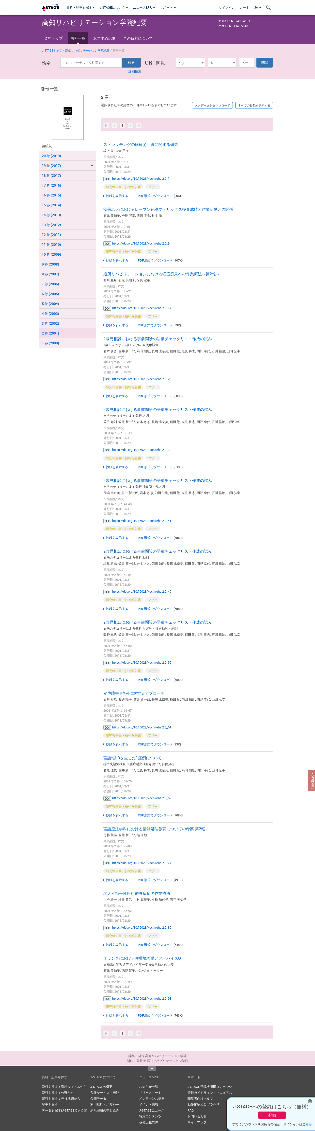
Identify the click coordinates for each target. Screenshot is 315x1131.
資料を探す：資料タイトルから (64, 1086)
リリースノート (150, 1092)
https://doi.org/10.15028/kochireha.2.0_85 (141, 927)
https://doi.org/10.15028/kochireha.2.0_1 (141, 178)
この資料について (138, 38)
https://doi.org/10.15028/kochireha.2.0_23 (141, 379)
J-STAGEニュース (151, 1110)
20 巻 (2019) (51, 155)
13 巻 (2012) (51, 224)
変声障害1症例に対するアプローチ (134, 693)
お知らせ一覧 (148, 1086)
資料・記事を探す (80, 7)
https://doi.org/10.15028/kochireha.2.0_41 (141, 520)
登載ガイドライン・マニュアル (210, 1092)
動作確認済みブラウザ (204, 1104)
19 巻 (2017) (51, 165)
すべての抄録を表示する (254, 105)
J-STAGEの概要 (101, 1086)
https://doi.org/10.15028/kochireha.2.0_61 (141, 727)
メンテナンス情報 (152, 1098)
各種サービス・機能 (104, 1092)
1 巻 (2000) (50, 343)
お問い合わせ (197, 1116)
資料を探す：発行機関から (61, 1098)
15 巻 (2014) (51, 205)
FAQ (191, 1110)
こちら (307, 1124)
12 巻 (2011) (51, 234)
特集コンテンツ (150, 1116)
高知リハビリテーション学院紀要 (87, 50)
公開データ (98, 1098)
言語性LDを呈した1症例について (132, 757)
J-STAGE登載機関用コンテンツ (210, 1086)
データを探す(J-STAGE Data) (64, 1110)
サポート (168, 7)
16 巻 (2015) (51, 195)
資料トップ (53, 38)
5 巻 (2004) (50, 303)
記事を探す (50, 1104)
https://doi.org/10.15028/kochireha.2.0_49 (141, 591)
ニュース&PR (144, 7)
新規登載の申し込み (104, 1110)
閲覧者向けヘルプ (200, 1098)
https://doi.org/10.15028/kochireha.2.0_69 (141, 798)
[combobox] (190, 63)
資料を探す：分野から (58, 1092)
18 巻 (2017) (51, 175)
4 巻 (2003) (50, 313)
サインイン (227, 7)
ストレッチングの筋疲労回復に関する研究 (140, 144)
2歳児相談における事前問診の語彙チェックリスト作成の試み (157, 338)
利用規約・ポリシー (104, 1104)
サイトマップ (197, 1122)
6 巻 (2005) (50, 293)
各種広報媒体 (148, 1122)
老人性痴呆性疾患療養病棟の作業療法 (136, 893)
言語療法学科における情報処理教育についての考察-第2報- (154, 828)
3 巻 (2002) (50, 323)
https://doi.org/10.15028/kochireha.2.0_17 (141, 308)
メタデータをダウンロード (212, 105)
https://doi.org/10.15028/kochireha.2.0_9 (141, 243)
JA (257, 7)
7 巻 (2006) (50, 284)
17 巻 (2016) (51, 185)
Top (152, 1068)
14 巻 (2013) (51, 214)
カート (244, 7)
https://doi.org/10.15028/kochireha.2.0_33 (141, 449)
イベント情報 (148, 1104)
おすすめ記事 (104, 38)
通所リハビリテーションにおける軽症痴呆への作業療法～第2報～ (161, 274)
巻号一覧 (78, 38)
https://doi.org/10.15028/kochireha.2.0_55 (141, 662)
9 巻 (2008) (50, 264)
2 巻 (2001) (50, 333)
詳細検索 (134, 71)
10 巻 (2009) (51, 254)
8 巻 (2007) (50, 274)
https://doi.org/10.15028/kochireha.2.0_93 (141, 998)
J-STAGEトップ (52, 50)
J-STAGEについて (113, 7)
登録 (272, 1115)
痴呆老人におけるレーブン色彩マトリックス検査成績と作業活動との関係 (168, 209)
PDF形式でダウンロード (155, 196)
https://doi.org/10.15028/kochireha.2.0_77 (141, 863)
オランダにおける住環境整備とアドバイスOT (143, 958)
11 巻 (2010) (51, 244)
